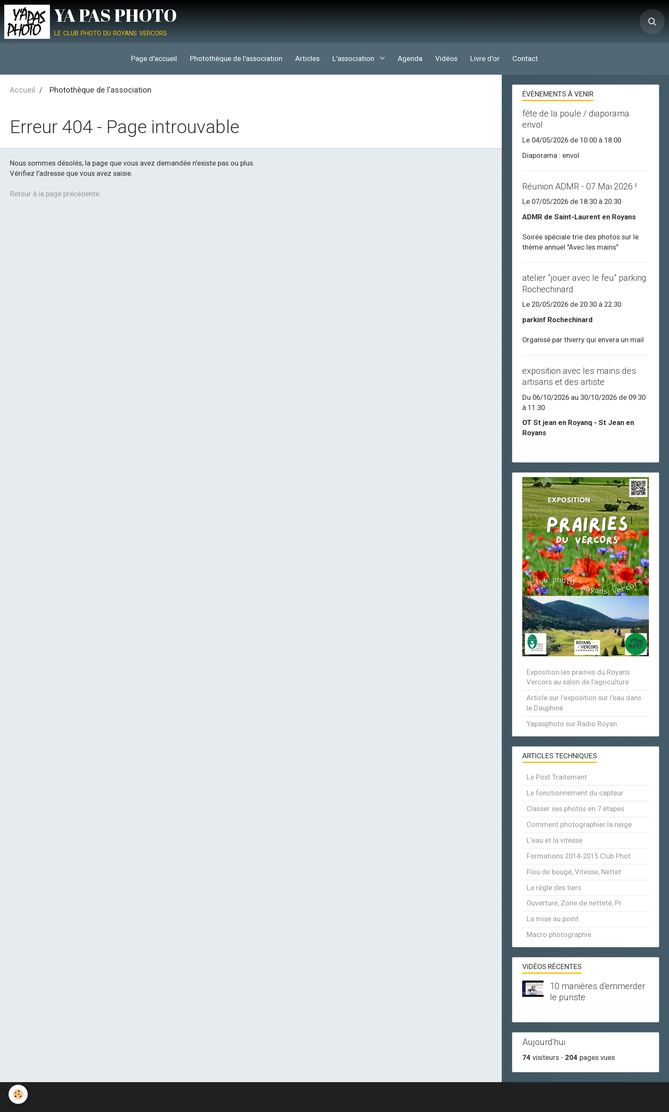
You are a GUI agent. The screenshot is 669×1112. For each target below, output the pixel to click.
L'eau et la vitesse (554, 840)
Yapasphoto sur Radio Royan (571, 723)
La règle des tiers (553, 887)
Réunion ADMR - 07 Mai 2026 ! (579, 186)
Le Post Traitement (556, 777)
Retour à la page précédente (54, 193)
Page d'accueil (154, 58)
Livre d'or (485, 58)
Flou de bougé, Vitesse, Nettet (573, 871)
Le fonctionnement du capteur (574, 793)
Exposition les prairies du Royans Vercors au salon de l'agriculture (578, 677)
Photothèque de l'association (236, 58)
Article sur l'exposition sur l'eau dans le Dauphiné (583, 702)
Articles (307, 58)
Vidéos (446, 58)
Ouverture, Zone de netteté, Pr (574, 903)
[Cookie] (18, 1094)
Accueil (22, 89)
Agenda (410, 58)
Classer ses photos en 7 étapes (575, 808)
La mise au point (552, 918)
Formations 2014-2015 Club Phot (578, 856)
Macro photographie (558, 934)
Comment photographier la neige (579, 824)
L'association (354, 58)
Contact (525, 58)
